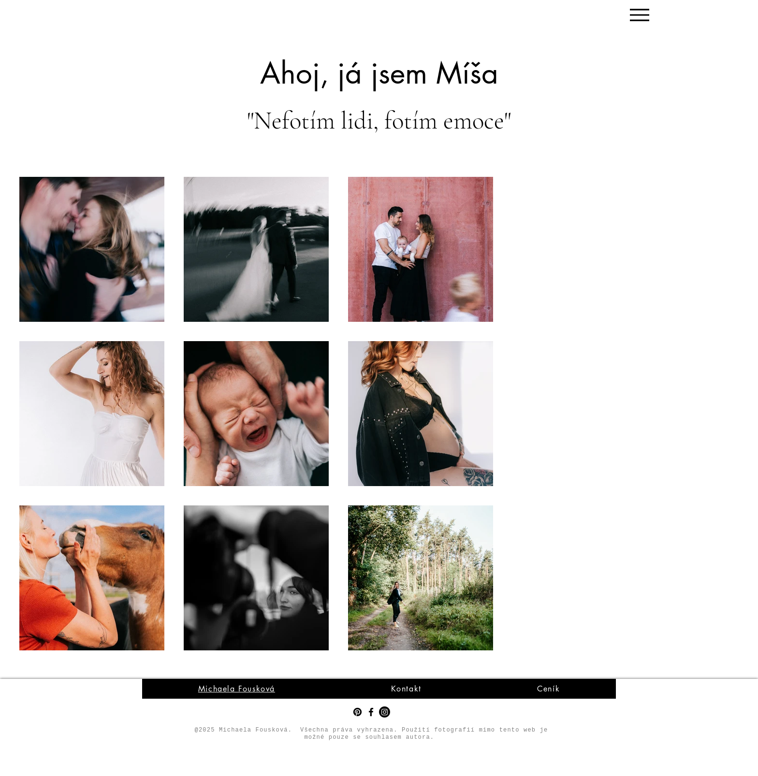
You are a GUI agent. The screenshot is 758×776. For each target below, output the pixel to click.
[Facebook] (371, 712)
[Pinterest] (357, 712)
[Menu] (639, 15)
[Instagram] (384, 712)
